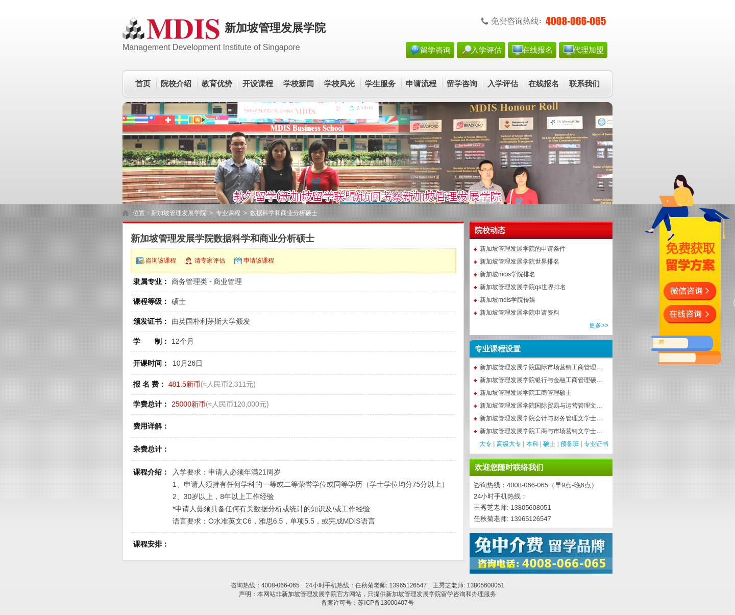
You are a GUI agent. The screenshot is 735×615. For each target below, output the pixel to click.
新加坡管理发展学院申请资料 (519, 312)
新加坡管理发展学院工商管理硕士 (526, 392)
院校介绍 (176, 84)
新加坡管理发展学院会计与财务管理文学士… (541, 418)
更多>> (598, 325)
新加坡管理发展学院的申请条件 (523, 248)
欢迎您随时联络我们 (509, 467)
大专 (485, 443)
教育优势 (217, 84)
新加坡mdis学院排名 (507, 274)
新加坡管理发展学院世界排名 (519, 261)
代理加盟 (588, 50)
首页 (143, 84)
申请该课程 (258, 260)
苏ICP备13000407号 (385, 602)
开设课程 (257, 84)
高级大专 (509, 443)
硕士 (549, 443)
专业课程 (228, 213)
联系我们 (584, 84)
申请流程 (421, 84)
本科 (532, 443)
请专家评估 (209, 260)
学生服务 (380, 84)
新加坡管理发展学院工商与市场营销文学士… (541, 431)
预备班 (569, 443)
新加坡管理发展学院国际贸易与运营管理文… (541, 405)
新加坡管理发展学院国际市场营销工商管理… (541, 367)
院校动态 (490, 230)
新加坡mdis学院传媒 (507, 299)
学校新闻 (298, 84)
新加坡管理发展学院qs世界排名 (523, 287)
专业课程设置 (498, 349)
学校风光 (339, 84)
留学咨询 (435, 50)
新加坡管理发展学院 (178, 213)
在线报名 (537, 50)
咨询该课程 (160, 260)
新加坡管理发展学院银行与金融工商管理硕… (541, 380)
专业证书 (596, 443)
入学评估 (486, 50)
